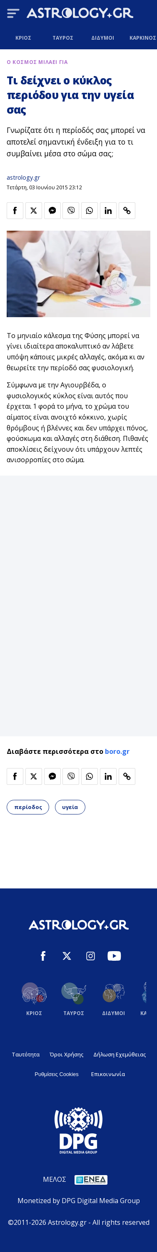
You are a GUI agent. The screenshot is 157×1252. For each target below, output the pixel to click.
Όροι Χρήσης (66, 1054)
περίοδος (28, 807)
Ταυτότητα (26, 1054)
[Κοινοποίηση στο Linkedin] (108, 210)
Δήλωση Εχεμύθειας (119, 1054)
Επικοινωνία (108, 1074)
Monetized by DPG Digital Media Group (78, 1200)
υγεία (70, 807)
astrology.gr (23, 177)
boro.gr (117, 751)
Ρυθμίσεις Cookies (56, 1074)
